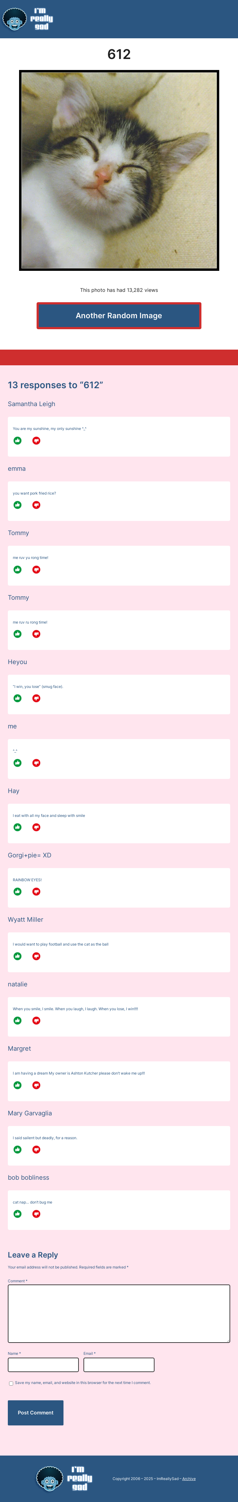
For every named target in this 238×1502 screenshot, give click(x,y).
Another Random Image (119, 315)
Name (14, 1353)
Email (90, 1353)
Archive (189, 1478)
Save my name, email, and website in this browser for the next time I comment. (83, 1382)
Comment (18, 1281)
